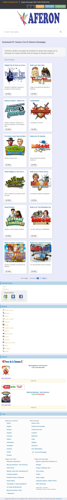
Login (4, 286)
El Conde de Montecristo (14, 487)
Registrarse (6, 289)
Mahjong (6, 313)
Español (9, 433)
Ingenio (6, 336)
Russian (9, 455)
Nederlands (10, 442)
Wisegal (38, 465)
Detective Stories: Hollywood (15, 477)
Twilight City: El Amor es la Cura (14, 65)
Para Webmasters (37, 449)
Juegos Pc (40, 6)
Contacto (34, 433)
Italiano (9, 439)
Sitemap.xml (59, 498)
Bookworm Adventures (13, 461)
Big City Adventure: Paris (14, 490)
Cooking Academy (12, 474)
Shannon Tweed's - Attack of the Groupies (17, 101)
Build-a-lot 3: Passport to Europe (40, 243)
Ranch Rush (10, 468)
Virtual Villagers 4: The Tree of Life (15, 171)
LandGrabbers (34, 101)
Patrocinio (34, 445)
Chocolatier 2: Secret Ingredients (16, 484)
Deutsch (9, 429)
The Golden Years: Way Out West (15, 136)
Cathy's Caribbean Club (43, 468)
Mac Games (49, 6)
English (9, 426)
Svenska (9, 449)
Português (10, 445)
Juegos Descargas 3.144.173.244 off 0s (26, 2)
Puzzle (5, 316)
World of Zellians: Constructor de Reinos (17, 243)
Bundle (6, 351)
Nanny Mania (11, 481)
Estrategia (6, 348)
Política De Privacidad (38, 426)
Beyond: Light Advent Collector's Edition (48, 461)
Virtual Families (9, 207)
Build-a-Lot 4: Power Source (39, 171)
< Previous (32, 278)
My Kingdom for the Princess (38, 365)
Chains (38, 474)
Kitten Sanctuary (41, 484)
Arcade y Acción (8, 310)
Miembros (34, 436)
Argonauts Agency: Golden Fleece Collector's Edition (48, 481)
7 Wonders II (10, 493)
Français (9, 436)
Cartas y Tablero (8, 319)
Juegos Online (60, 6)
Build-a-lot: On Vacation (37, 136)
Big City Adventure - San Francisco (38, 392)
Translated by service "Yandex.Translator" (46, 489)
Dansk (9, 423)
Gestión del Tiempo (9, 342)
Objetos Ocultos (8, 328)
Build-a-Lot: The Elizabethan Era (40, 207)
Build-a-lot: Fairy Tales (37, 65)
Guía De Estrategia (39, 452)
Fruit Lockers (40, 471)
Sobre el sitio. (36, 423)
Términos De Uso (37, 429)
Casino (6, 325)
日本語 (9, 452)
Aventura (6, 339)
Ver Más (8, 94)
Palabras (6, 322)
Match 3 (6, 331)
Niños (5, 345)
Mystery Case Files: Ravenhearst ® (17, 471)
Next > (44, 278)
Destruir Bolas (7, 333)
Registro (34, 442)
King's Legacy (40, 477)
